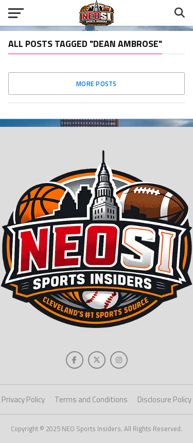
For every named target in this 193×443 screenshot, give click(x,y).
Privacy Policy (23, 399)
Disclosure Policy (164, 399)
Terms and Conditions (91, 399)
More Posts (96, 83)
